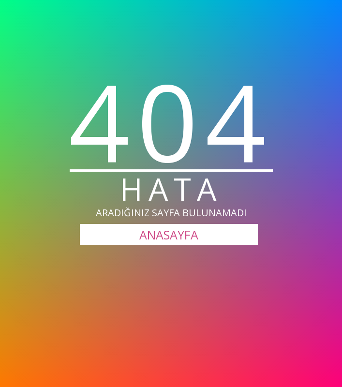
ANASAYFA (168, 234)
